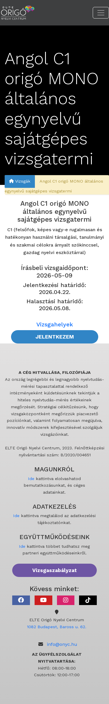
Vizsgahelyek (54, 324)
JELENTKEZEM (54, 337)
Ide (31, 478)
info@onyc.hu (62, 644)
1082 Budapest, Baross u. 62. (56, 626)
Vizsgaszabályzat (54, 570)
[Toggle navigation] (101, 13)
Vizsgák (20, 181)
